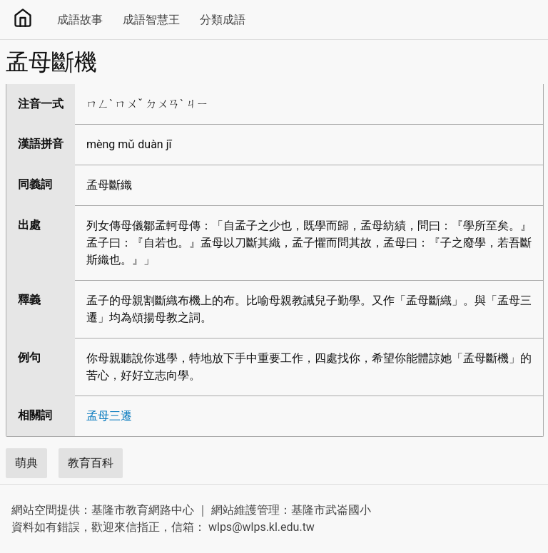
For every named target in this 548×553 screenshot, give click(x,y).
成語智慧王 (151, 19)
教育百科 (90, 463)
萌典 (26, 463)
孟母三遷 (109, 416)
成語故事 (80, 19)
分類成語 (222, 19)
